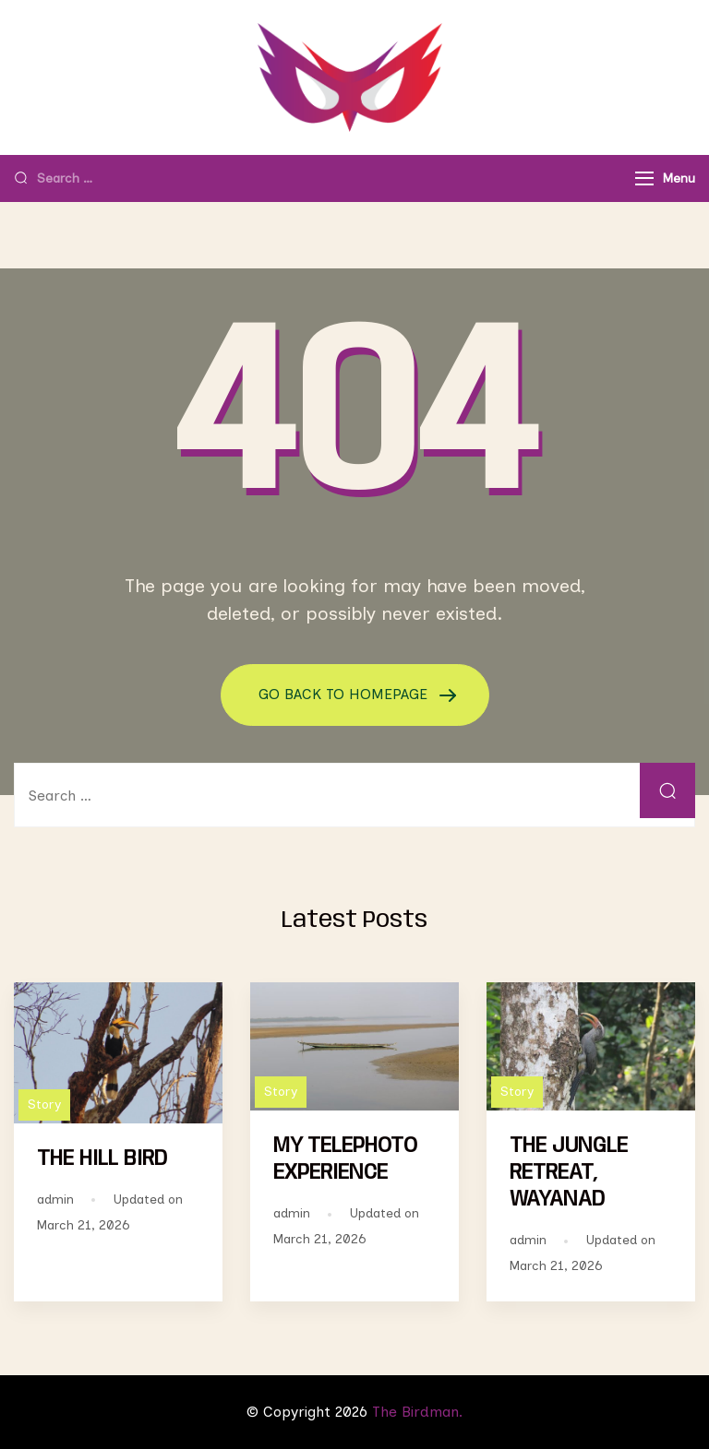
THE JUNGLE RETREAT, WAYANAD (569, 1172)
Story (44, 1104)
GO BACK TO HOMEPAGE (345, 694)
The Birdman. (417, 1411)
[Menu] (644, 178)
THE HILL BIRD (102, 1159)
